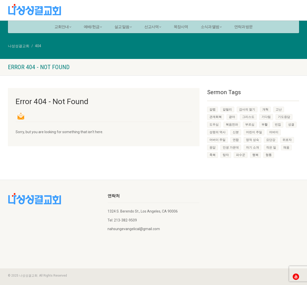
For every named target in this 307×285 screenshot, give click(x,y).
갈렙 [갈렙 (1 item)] (212, 109)
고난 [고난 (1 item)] (279, 109)
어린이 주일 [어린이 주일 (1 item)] (254, 132)
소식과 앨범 (211, 26)
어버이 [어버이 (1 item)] (273, 132)
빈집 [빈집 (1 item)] (278, 124)
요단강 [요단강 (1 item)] (270, 140)
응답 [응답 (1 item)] (212, 147)
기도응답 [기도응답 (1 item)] (284, 117)
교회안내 (62, 26)
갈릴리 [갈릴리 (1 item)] (227, 109)
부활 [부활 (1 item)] (265, 124)
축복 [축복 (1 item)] (212, 155)
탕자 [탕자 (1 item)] (226, 155)
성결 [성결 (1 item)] (291, 124)
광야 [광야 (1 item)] (232, 117)
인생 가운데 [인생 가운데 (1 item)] (231, 147)
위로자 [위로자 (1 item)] (287, 140)
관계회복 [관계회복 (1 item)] (215, 117)
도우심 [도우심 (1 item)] (214, 124)
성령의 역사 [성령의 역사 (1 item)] (217, 132)
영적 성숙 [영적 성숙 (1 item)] (252, 140)
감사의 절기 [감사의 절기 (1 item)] (247, 109)
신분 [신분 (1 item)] (236, 132)
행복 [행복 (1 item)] (255, 155)
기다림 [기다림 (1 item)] (266, 117)
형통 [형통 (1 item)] (269, 155)
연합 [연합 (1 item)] (236, 140)
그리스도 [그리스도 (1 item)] (248, 117)
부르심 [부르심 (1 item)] (249, 124)
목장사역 (181, 26)
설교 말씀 (123, 26)
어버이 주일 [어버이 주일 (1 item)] (217, 140)
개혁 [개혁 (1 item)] (265, 109)
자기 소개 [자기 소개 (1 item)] (252, 147)
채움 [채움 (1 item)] (286, 147)
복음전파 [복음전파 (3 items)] (232, 124)
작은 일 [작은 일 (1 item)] (271, 147)
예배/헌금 (93, 26)
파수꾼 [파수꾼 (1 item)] (240, 155)
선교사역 (152, 26)
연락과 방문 (243, 26)
